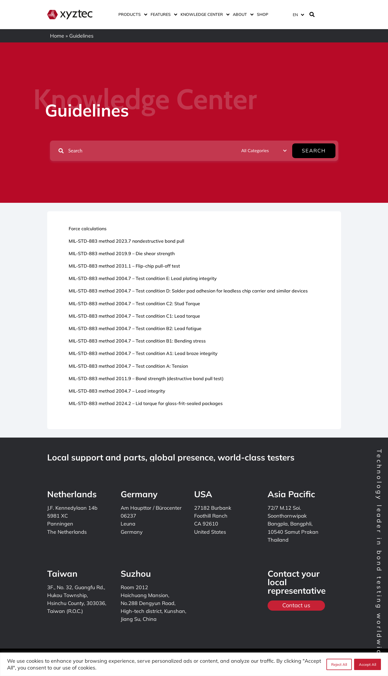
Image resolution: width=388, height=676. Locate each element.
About (242, 14)
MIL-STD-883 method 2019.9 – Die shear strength (122, 253)
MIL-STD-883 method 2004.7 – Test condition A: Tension (128, 366)
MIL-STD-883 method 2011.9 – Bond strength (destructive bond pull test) (146, 378)
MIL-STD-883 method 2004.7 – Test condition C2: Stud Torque (134, 303)
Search (317, 150)
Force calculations (88, 228)
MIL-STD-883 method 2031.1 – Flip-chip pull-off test (124, 266)
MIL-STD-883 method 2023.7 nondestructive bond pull (126, 241)
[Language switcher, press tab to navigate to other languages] (298, 14)
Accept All (367, 664)
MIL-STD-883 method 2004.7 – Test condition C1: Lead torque (134, 316)
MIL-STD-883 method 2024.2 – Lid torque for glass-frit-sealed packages (146, 403)
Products (131, 14)
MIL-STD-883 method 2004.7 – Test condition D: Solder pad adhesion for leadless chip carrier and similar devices (188, 291)
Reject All (339, 664)
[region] (194, 664)
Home (57, 36)
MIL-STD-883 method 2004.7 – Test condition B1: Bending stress (137, 341)
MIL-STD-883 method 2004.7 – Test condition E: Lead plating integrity (143, 278)
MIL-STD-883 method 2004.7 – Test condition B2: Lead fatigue (135, 328)
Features (163, 14)
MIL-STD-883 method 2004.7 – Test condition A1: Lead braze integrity (143, 353)
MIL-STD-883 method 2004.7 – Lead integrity (117, 391)
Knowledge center (204, 14)
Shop (262, 14)
